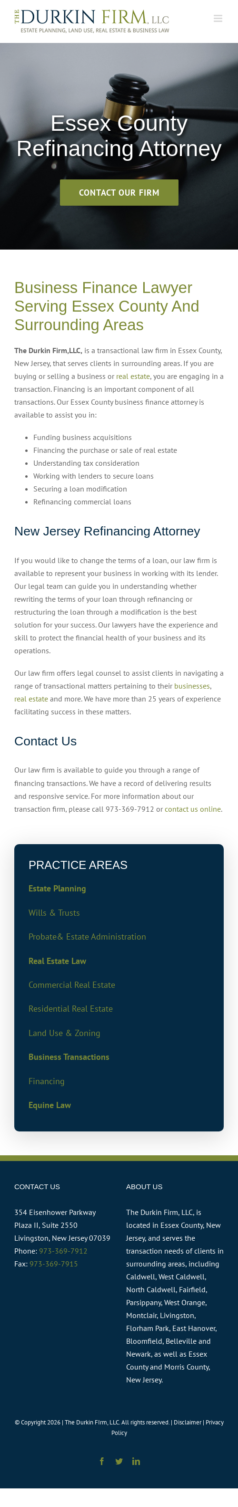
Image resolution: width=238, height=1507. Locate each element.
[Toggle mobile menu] (219, 18)
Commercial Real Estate (72, 984)
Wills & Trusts (54, 912)
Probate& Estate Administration (87, 936)
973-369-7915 (54, 1263)
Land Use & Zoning (64, 1032)
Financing (47, 1081)
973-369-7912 (63, 1251)
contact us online (193, 809)
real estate (133, 376)
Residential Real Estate (71, 1008)
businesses (192, 686)
